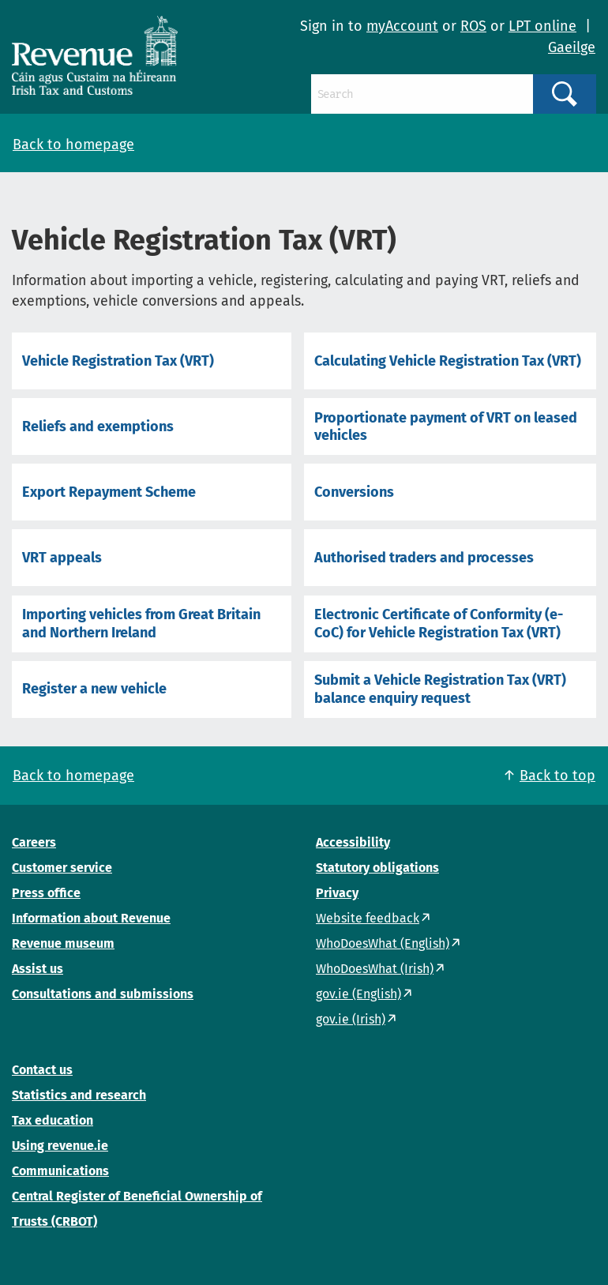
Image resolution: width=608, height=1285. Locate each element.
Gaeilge (571, 47)
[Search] (422, 94)
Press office (46, 892)
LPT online (542, 26)
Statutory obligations (377, 867)
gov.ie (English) (358, 993)
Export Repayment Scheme (109, 492)
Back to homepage (73, 144)
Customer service (62, 867)
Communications (60, 1170)
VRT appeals (62, 557)
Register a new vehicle (94, 688)
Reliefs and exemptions (98, 426)
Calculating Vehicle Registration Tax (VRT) (447, 361)
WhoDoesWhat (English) (382, 943)
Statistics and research (79, 1095)
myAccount (402, 26)
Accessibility (353, 842)
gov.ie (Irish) (350, 1019)
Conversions (354, 492)
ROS (473, 26)
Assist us (37, 968)
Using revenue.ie (60, 1145)
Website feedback (367, 918)
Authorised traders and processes (424, 557)
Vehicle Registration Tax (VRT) (118, 361)
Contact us (42, 1069)
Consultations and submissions (102, 993)
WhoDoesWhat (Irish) (374, 968)
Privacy (337, 892)
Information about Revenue (91, 918)
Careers (34, 842)
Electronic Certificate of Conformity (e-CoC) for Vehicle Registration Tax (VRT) (438, 623)
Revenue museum (63, 943)
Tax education (52, 1120)
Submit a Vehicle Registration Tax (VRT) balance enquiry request (440, 688)
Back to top (557, 775)
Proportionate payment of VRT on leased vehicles (445, 426)
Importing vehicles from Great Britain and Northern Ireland (141, 623)
